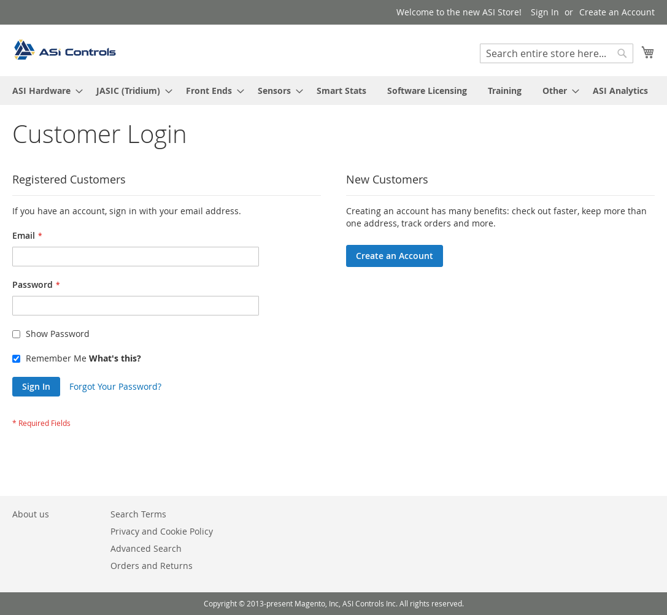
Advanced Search (146, 548)
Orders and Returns (151, 565)
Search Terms (138, 514)
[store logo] (64, 50)
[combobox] (556, 53)
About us (30, 514)
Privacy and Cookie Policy (161, 531)
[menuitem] (44, 90)
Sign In (545, 12)
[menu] (333, 90)
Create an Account (617, 12)
